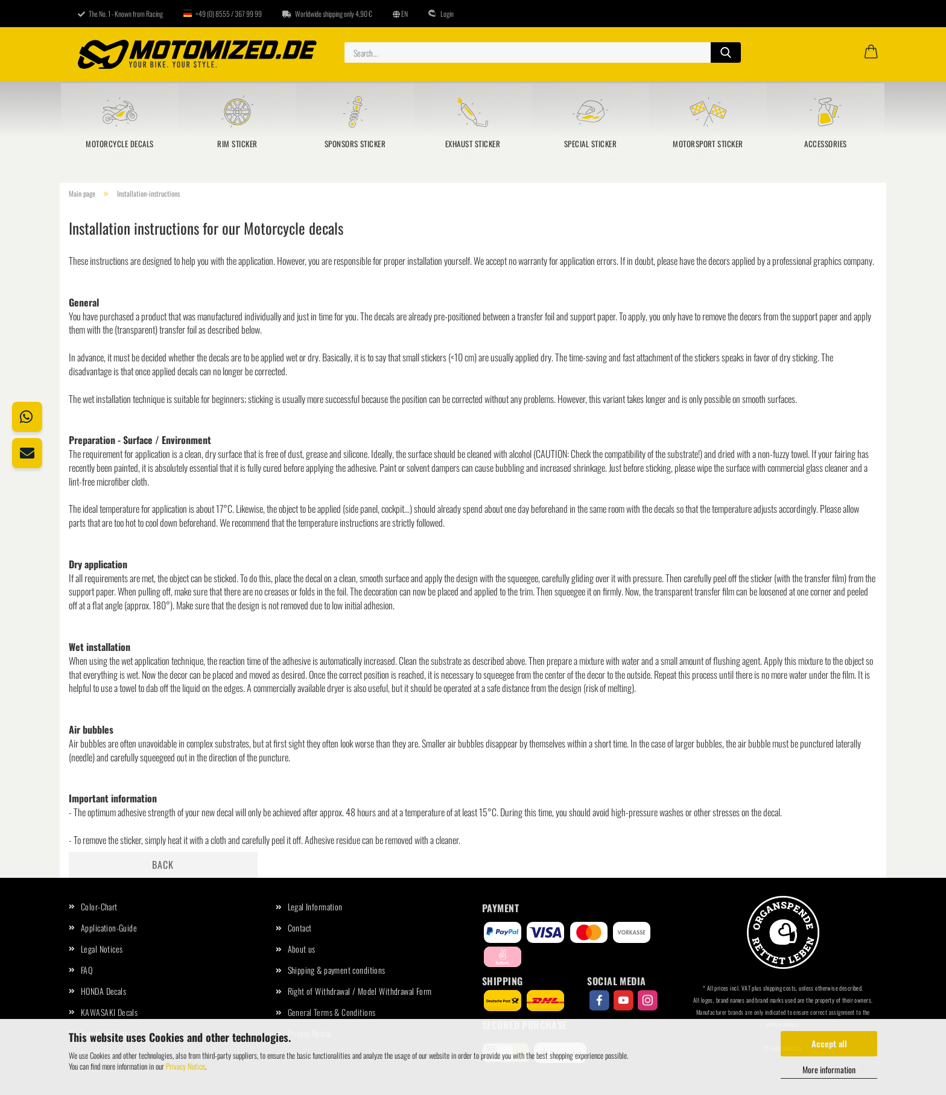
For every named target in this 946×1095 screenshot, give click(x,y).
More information (829, 1069)
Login (441, 13)
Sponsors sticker (355, 144)
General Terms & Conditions (332, 1012)
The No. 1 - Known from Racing (120, 13)
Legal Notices (101, 948)
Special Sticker (590, 144)
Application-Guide (109, 927)
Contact (300, 927)
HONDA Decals (103, 991)
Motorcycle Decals (119, 144)
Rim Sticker (237, 144)
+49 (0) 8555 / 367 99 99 (222, 13)
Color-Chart (99, 906)
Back (163, 864)
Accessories (825, 144)
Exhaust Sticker (472, 144)
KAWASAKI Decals (109, 1012)
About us (302, 948)
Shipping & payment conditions (337, 969)
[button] (871, 52)
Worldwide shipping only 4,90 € (327, 13)
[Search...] (726, 52)
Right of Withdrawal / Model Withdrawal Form (360, 991)
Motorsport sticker (708, 144)
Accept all (829, 1043)
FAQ (86, 969)
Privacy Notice (185, 1066)
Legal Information (315, 906)
